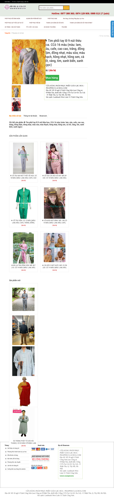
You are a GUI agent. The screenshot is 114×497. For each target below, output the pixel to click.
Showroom (43, 116)
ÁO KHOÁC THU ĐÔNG (50, 27)
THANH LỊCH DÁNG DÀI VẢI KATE (55, 23)
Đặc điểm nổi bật (15, 116)
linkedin (43, 468)
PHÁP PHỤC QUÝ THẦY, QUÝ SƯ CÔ (15, 23)
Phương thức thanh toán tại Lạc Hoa (16, 452)
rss (46, 468)
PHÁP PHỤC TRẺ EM (35, 23)
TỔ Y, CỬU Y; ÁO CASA (32, 27)
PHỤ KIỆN (65, 27)
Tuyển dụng (20, 1)
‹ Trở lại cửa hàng (104, 36)
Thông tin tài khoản (30, 116)
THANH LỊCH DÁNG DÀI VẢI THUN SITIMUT (82, 23)
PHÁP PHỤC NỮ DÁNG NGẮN (13, 19)
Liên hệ (26, 1)
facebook (33, 468)
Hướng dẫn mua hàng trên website (16, 469)
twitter (35, 468)
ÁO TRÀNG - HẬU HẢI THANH (13, 27)
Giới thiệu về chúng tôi (13, 448)
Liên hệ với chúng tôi (12, 465)
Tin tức (14, 1)
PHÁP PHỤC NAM (53, 19)
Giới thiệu (7, 1)
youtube (41, 468)
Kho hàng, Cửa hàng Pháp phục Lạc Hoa (74, 19)
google (38, 468)
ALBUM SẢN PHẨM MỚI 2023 (34, 19)
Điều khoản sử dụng (12, 455)
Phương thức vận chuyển (13, 462)
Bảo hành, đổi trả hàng (13, 458)
